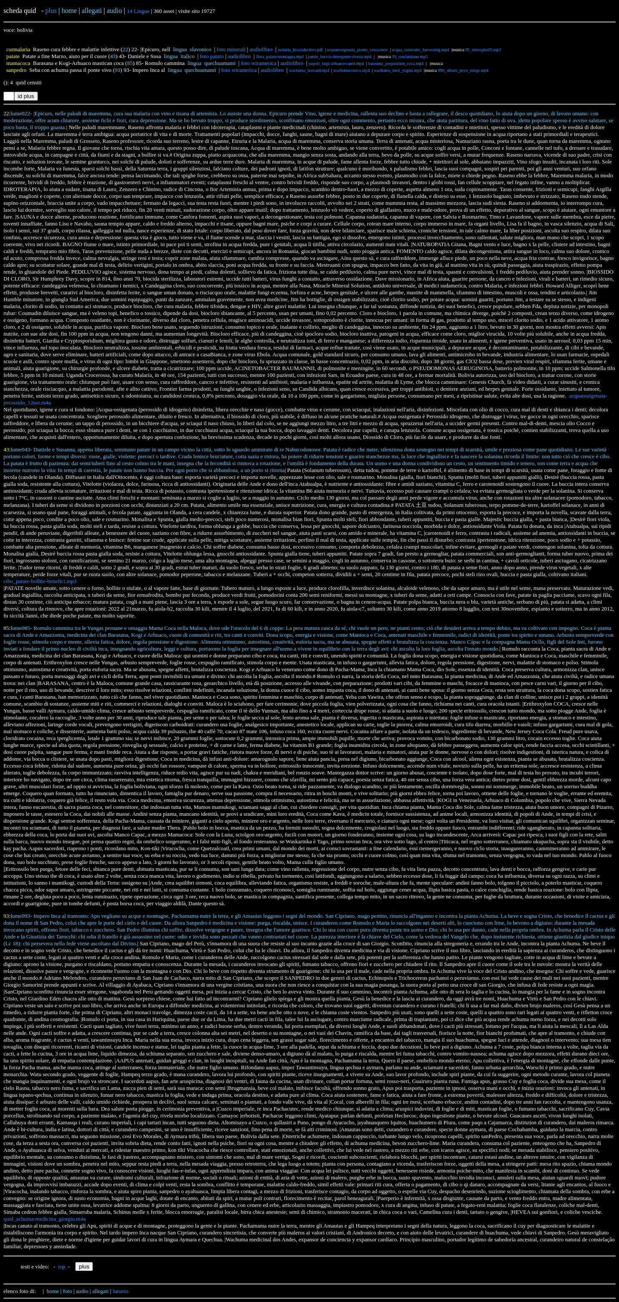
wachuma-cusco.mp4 (351, 70)
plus (51, 10)
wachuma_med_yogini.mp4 (398, 70)
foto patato (212, 56)
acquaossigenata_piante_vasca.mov (357, 49)
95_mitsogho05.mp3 (483, 49)
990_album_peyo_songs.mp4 (463, 70)
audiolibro (260, 49)
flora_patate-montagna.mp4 (280, 56)
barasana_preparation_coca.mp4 (395, 63)
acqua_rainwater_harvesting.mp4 (420, 49)
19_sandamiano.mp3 (410, 56)
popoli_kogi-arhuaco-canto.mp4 (336, 63)
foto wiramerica (258, 63)
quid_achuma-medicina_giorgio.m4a (44, 1219)
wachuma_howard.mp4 (309, 70)
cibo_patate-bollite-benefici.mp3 (40, 581)
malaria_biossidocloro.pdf (300, 49)
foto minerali (231, 49)
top (61, 1266)
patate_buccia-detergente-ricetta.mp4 (339, 56)
